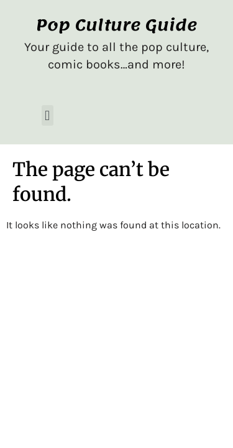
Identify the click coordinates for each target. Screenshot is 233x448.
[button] (47, 115)
